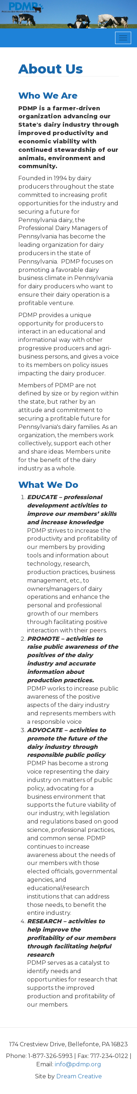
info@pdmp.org (78, 1064)
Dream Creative (79, 1076)
